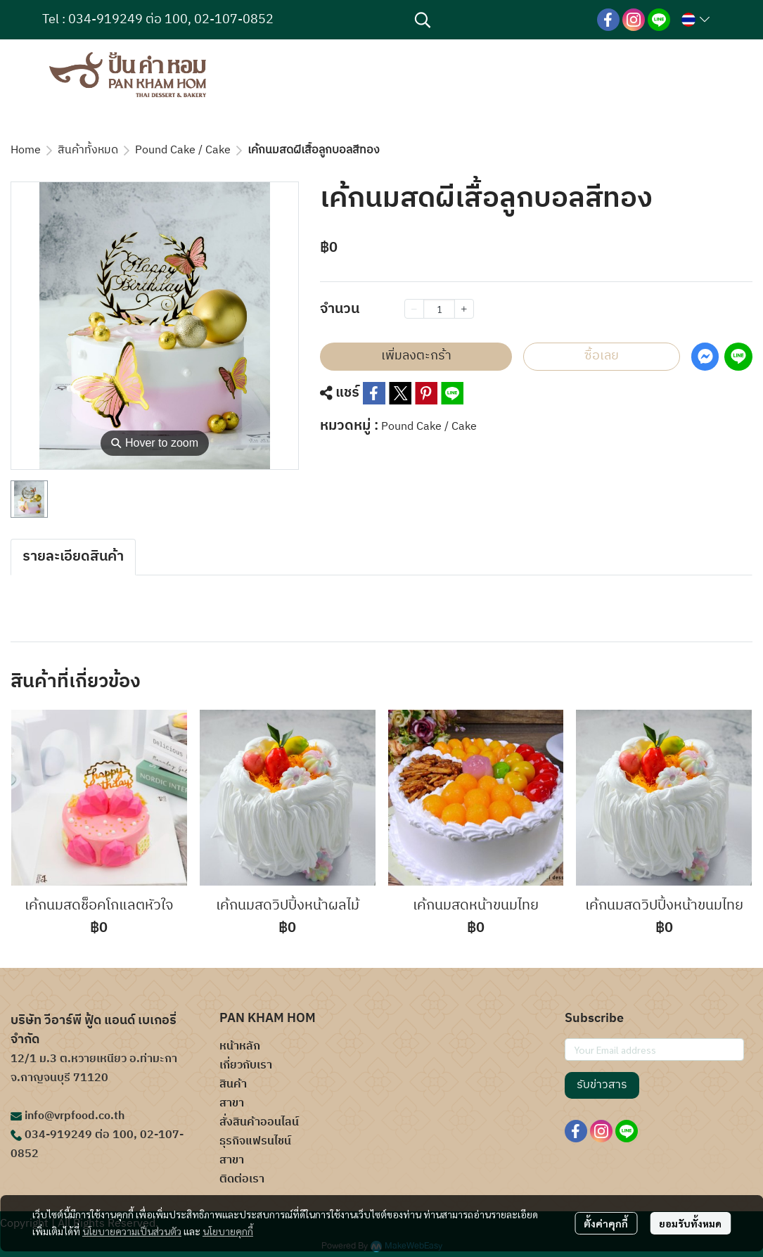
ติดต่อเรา (241, 1179)
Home (26, 150)
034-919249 (105, 19)
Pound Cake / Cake (183, 150)
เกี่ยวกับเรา (245, 1065)
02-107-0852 (234, 19)
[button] (498, 20)
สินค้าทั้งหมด (88, 150)
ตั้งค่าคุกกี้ (606, 1223)
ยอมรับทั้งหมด (690, 1223)
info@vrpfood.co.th (74, 1115)
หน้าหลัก (239, 1046)
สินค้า (233, 1084)
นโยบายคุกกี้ (228, 1231)
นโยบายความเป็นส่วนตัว (131, 1231)
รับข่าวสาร (602, 1085)
